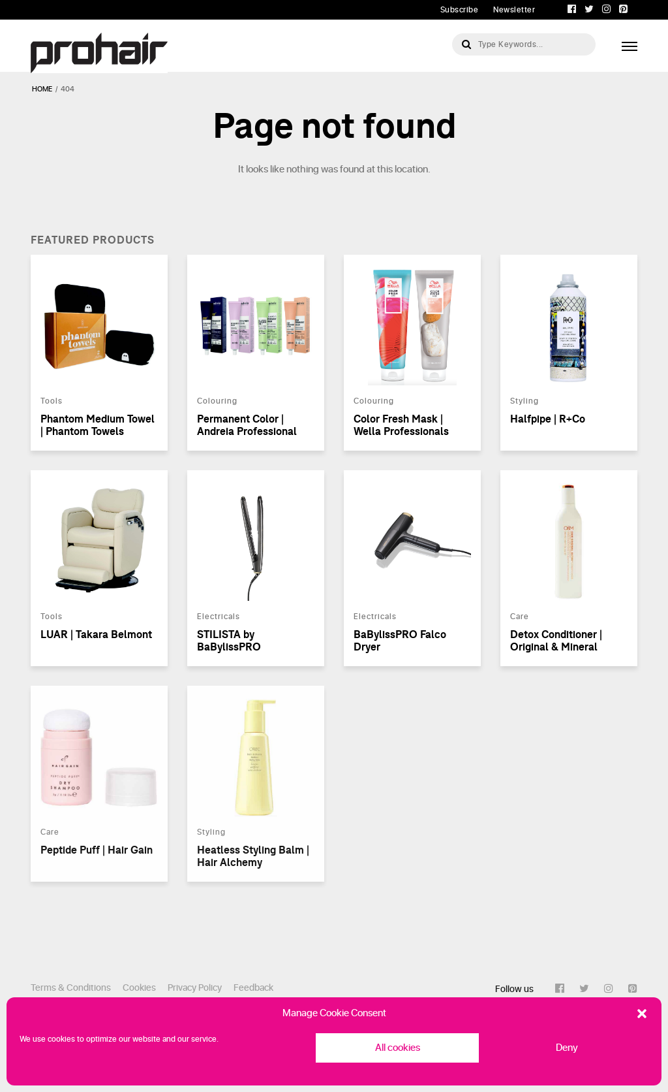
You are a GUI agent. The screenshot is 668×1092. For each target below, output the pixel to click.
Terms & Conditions (71, 988)
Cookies (139, 988)
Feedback (253, 988)
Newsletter (514, 10)
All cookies (397, 1047)
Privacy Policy (195, 988)
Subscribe (459, 10)
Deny (567, 1047)
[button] (641, 1013)
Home (42, 89)
